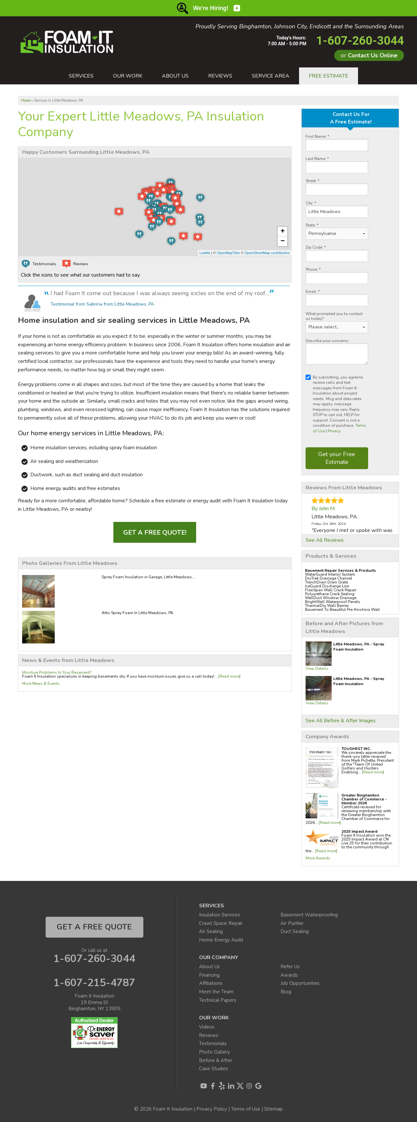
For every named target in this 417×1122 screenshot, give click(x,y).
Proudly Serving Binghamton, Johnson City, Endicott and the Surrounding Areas (299, 26)
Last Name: (317, 158)
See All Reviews (325, 540)
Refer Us (290, 966)
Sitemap (273, 1109)
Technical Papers (217, 1000)
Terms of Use (245, 1109)
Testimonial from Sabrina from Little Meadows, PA (102, 304)
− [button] (282, 241)
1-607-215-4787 (94, 983)
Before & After (215, 1060)
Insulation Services (219, 915)
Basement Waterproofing (309, 915)
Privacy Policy (211, 1109)
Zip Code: (316, 247)
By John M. (323, 508)
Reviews (208, 1035)
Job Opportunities (300, 983)
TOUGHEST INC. (356, 748)
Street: (312, 181)
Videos (206, 1027)
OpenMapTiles (228, 253)
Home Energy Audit (221, 940)
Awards (289, 975)
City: (311, 203)
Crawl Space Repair (221, 923)
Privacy (334, 431)
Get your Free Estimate (336, 458)
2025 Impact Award (359, 831)
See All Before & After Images (341, 720)
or (369, 55)
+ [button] (282, 232)
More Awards (318, 858)
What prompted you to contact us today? (334, 316)
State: (312, 225)
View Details (317, 668)
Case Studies (213, 1068)
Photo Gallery (214, 1052)
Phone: (313, 269)
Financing (209, 975)
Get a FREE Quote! (154, 532)
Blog (285, 991)
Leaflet (204, 253)
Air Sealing (211, 931)
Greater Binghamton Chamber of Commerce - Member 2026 (364, 799)
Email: (313, 291)
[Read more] (373, 772)
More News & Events (41, 683)
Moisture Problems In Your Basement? (57, 672)
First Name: (317, 136)
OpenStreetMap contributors (267, 253)
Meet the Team (216, 991)
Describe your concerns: (327, 340)
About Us (209, 966)
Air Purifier (292, 923)
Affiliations (211, 983)
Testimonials (213, 1043)
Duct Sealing (294, 931)
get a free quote (94, 927)
